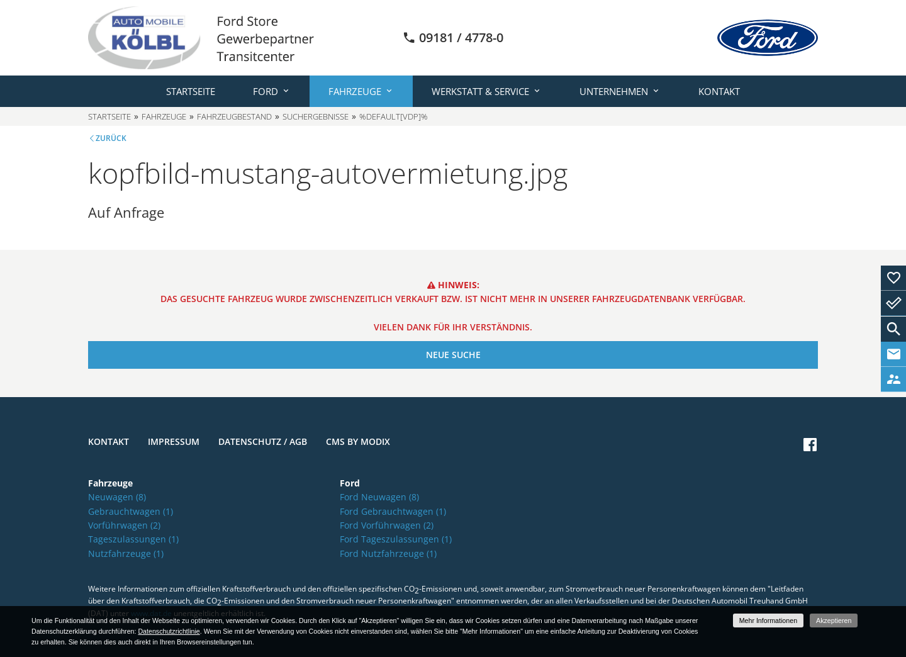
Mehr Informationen (768, 620)
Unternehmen (613, 91)
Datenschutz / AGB (262, 441)
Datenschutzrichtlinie (168, 631)
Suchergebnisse (315, 116)
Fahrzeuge (354, 91)
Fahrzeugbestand (234, 116)
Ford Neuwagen (379, 497)
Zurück (111, 138)
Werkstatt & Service (480, 91)
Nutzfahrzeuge (126, 553)
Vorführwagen (124, 525)
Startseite (190, 91)
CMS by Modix (358, 441)
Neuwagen (117, 497)
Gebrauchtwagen (130, 511)
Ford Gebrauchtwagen (393, 511)
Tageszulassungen (133, 539)
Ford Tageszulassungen (396, 539)
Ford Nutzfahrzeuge (388, 553)
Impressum (173, 441)
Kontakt (719, 91)
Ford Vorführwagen (386, 525)
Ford (265, 91)
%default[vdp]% (393, 116)
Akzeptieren (833, 620)
